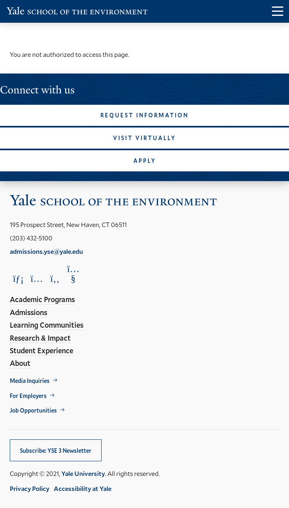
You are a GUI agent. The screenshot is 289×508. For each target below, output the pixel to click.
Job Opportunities (33, 410)
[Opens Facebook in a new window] (55, 278)
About (20, 363)
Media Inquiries (30, 381)
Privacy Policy (29, 488)
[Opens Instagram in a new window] (36, 278)
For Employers (28, 396)
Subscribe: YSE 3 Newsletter (55, 450)
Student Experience (41, 350)
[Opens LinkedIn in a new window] (18, 278)
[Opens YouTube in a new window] (73, 273)
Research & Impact (40, 338)
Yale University (83, 473)
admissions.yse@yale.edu (46, 251)
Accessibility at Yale (82, 488)
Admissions (28, 312)
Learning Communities (46, 325)
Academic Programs (42, 299)
